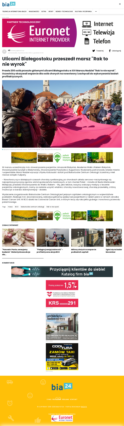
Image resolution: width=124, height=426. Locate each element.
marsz (10, 207)
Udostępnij (115, 50)
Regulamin (56, 399)
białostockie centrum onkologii (32, 207)
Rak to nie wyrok (53, 207)
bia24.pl (84, 407)
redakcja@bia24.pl (17, 51)
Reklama (65, 399)
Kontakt (73, 399)
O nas (49, 399)
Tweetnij (98, 50)
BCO (16, 207)
